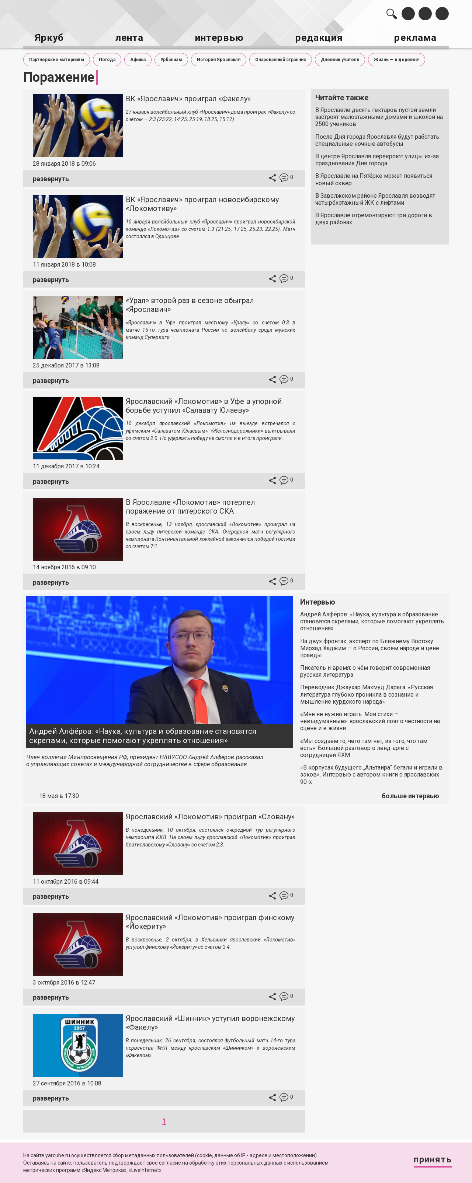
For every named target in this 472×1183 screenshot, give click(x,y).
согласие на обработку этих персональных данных (220, 1163)
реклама (417, 37)
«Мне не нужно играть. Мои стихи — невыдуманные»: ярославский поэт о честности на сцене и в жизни (370, 719)
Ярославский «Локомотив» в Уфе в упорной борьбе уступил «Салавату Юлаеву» (204, 404)
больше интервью (410, 794)
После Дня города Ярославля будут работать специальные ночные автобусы (377, 138)
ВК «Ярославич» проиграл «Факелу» (188, 97)
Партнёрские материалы (56, 58)
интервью (218, 37)
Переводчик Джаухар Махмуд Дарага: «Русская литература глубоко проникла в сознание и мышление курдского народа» (366, 692)
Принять (429, 1161)
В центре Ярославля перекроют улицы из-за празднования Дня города (377, 158)
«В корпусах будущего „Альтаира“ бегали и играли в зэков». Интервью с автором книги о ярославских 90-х (371, 773)
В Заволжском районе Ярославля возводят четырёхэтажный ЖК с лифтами (375, 197)
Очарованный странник (280, 58)
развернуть (51, 177)
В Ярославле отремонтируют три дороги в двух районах (373, 217)
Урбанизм (171, 58)
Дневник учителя (340, 58)
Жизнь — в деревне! (396, 58)
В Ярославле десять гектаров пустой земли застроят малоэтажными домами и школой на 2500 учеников (379, 115)
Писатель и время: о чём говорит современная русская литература (365, 670)
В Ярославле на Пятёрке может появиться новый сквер (373, 178)
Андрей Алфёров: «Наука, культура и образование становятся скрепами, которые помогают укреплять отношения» (143, 734)
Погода (107, 58)
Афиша (138, 58)
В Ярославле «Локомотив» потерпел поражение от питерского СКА (190, 505)
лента (127, 37)
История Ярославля (218, 58)
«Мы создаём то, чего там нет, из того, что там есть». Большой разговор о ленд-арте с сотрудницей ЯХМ (363, 746)
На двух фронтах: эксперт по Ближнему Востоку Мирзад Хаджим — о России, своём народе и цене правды (369, 646)
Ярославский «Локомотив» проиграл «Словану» (210, 814)
